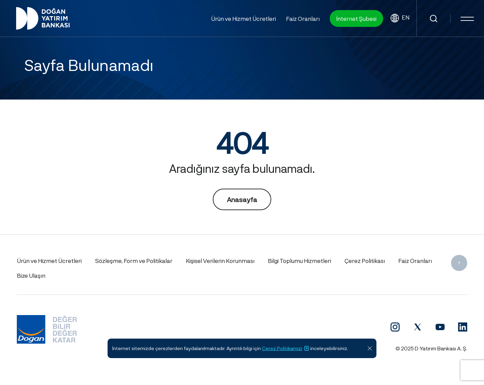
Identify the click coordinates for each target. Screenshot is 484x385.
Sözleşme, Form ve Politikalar (133, 260)
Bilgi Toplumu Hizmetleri (299, 260)
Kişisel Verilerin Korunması (220, 260)
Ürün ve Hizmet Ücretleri (243, 18)
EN (400, 18)
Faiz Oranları (303, 18)
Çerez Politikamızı (285, 348)
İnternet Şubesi (356, 18)
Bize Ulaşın (31, 275)
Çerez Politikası (365, 260)
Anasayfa (242, 199)
